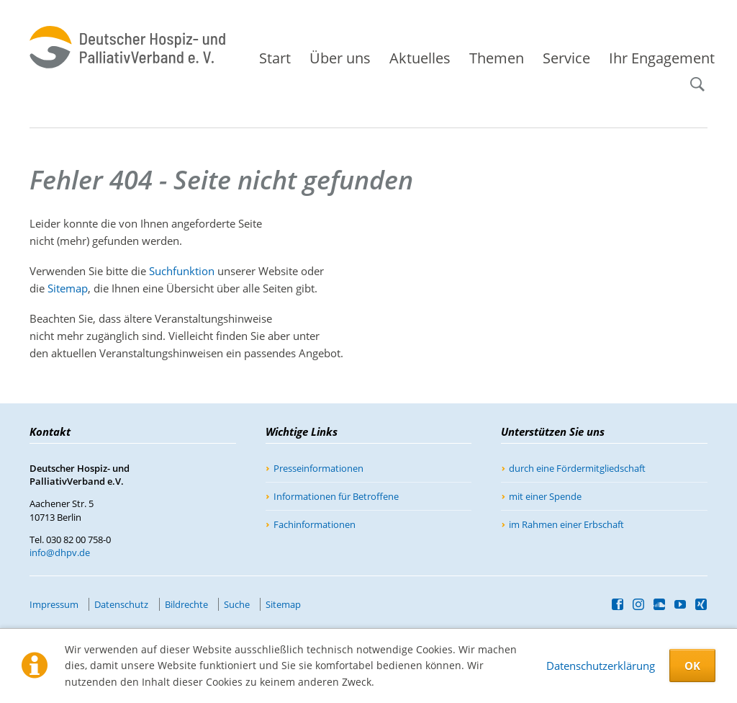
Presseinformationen (318, 468)
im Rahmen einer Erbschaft (566, 524)
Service (566, 58)
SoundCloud (660, 604)
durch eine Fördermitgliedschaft (577, 468)
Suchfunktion (181, 271)
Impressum (54, 604)
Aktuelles (420, 58)
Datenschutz (121, 604)
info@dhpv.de (60, 552)
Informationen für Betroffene (336, 496)
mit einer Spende (545, 496)
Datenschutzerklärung (600, 665)
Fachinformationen (314, 524)
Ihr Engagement (662, 58)
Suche (703, 78)
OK (692, 665)
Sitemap (68, 288)
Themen (496, 58)
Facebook (618, 604)
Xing (701, 604)
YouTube (680, 604)
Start (275, 58)
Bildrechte (186, 604)
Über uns (340, 58)
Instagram (639, 604)
